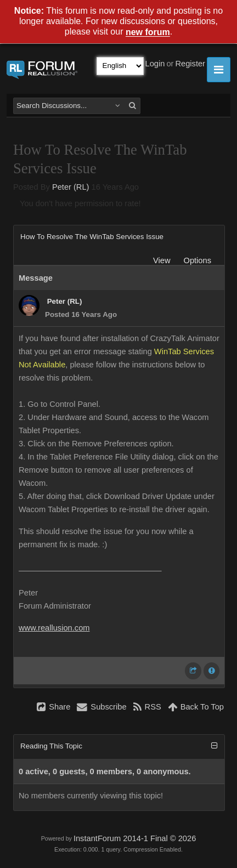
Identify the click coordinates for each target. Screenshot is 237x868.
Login (155, 63)
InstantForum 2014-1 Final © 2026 (135, 838)
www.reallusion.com (54, 627)
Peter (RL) (70, 187)
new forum (148, 32)
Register (190, 63)
